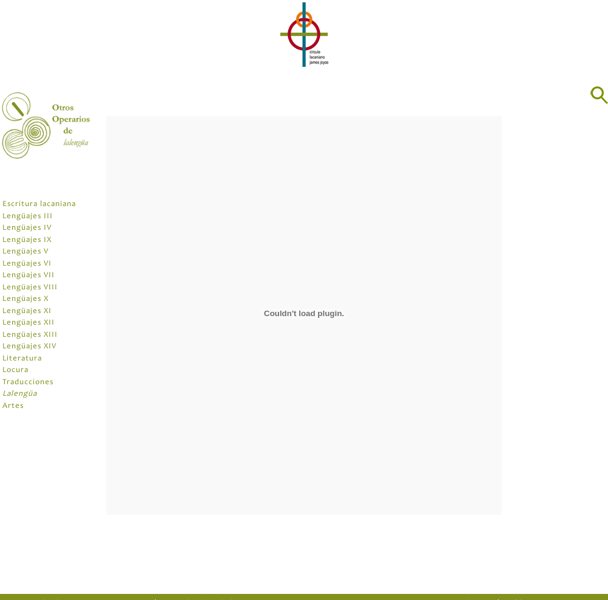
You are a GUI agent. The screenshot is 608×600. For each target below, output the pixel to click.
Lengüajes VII (28, 276)
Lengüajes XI (27, 312)
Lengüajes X (25, 299)
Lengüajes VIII (30, 288)
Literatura (22, 359)
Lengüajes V (25, 252)
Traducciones (28, 383)
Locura (15, 370)
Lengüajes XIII (30, 335)
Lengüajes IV (27, 228)
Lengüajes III (27, 217)
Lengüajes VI (27, 264)
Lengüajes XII (28, 323)
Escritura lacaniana (39, 205)
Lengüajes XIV (29, 347)
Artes (13, 406)
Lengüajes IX (27, 240)
